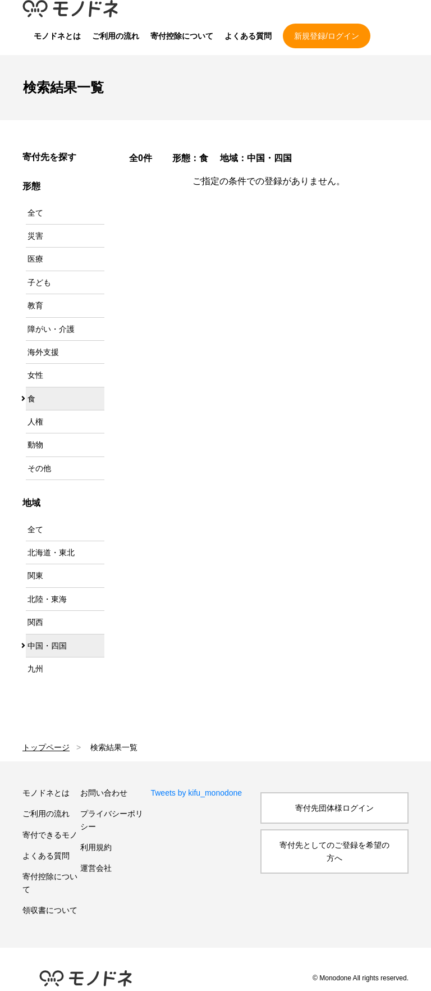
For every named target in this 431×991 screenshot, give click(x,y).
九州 (35, 668)
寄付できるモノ (49, 834)
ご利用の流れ (115, 35)
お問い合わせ (103, 792)
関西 (35, 622)
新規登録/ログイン (326, 35)
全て (35, 212)
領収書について (49, 910)
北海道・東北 (51, 552)
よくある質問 (248, 35)
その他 (39, 468)
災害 (35, 235)
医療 (35, 258)
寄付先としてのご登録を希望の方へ (334, 851)
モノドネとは (57, 35)
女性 (35, 375)
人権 (35, 421)
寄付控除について (181, 35)
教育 (35, 305)
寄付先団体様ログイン (334, 807)
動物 (35, 444)
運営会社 (96, 868)
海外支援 (43, 352)
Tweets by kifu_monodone (196, 792)
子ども (39, 282)
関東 (35, 575)
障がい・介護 (51, 329)
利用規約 (96, 847)
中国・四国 (47, 645)
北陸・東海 (47, 599)
